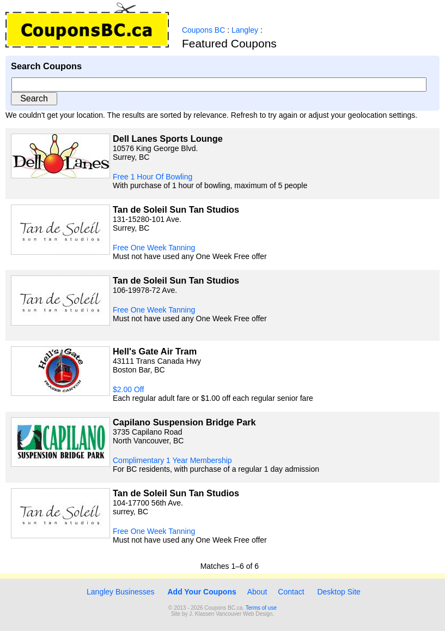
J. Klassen (201, 614)
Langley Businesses (119, 591)
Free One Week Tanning (154, 247)
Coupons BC (203, 30)
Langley (244, 30)
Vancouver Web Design (244, 614)
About (257, 591)
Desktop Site (338, 591)
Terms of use (261, 608)
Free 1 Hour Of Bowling (152, 176)
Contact (291, 591)
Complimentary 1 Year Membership (172, 460)
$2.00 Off (128, 389)
